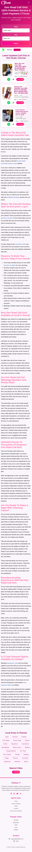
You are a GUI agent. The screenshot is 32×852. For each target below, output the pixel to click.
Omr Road (23, 751)
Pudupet (17, 754)
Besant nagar (17, 740)
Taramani (15, 758)
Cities (16, 806)
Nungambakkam (11, 751)
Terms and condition (16, 811)
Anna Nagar (6, 740)
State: (16, 26)
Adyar (7, 737)
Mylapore (27, 747)
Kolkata (16, 829)
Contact (16, 808)
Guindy (5, 744)
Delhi (16, 825)
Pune (16, 827)
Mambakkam (5, 747)
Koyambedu (25, 744)
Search (16, 43)
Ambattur (24, 737)
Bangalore (16, 822)
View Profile (20, 79)
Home (16, 801)
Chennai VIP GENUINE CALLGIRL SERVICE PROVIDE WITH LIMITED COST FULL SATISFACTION (21, 90)
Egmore (27, 740)
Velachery (17, 761)
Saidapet (26, 754)
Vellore (26, 761)
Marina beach (17, 747)
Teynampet (25, 758)
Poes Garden (7, 754)
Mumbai (16, 820)
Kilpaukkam (14, 744)
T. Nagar (6, 758)
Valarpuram (7, 761)
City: (16, 34)
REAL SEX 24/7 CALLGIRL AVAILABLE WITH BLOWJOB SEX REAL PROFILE (20, 67)
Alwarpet (15, 737)
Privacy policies (16, 803)
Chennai (9, 49)
